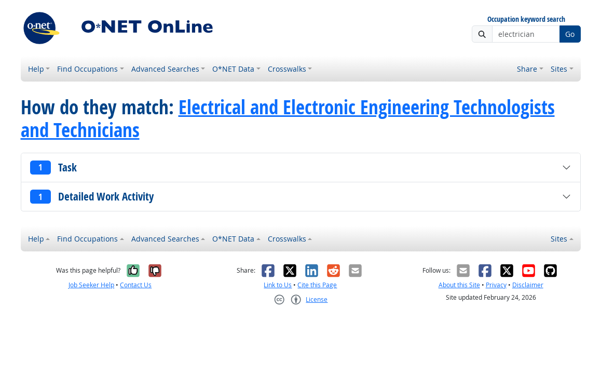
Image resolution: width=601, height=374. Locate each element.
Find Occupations (87, 69)
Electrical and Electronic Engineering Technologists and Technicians (288, 118)
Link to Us (278, 284)
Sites (559, 69)
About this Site (459, 284)
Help (36, 69)
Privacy (496, 284)
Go (570, 34)
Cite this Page (317, 284)
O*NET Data (233, 69)
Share (527, 69)
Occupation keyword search (526, 19)
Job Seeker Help (91, 284)
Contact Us (136, 284)
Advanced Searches (165, 69)
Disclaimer (527, 284)
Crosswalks (287, 69)
